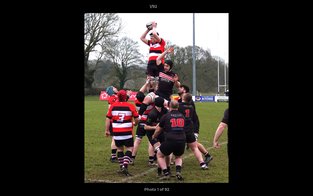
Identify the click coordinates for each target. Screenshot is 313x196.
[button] (290, 7)
